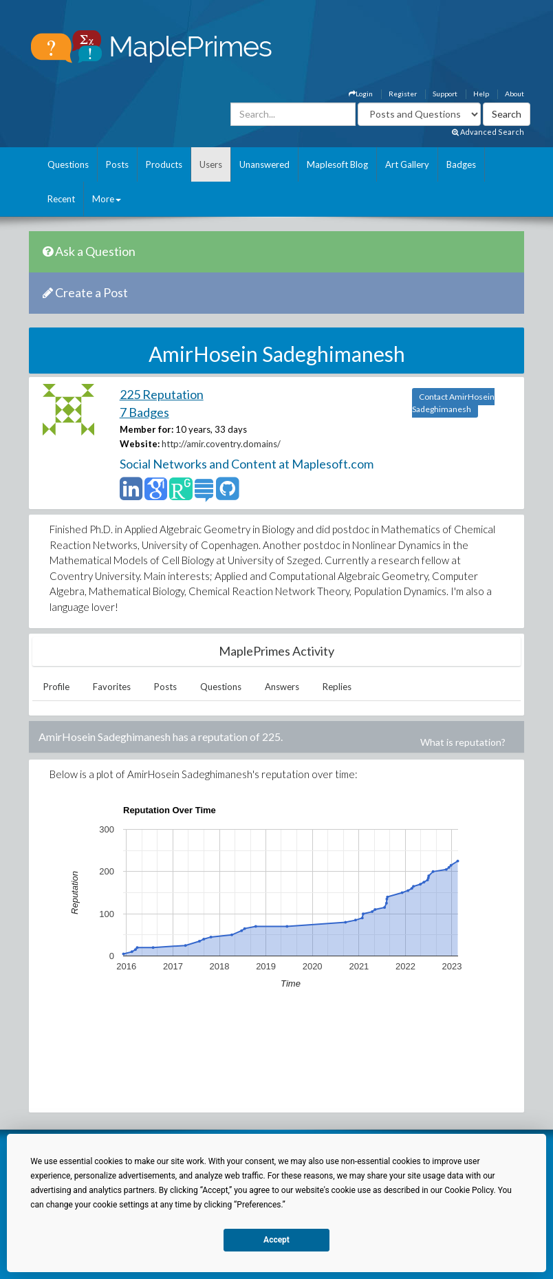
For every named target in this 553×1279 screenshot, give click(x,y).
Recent (61, 198)
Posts (117, 164)
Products (164, 164)
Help (481, 93)
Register (403, 93)
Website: (140, 443)
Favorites (112, 686)
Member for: (146, 429)
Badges (461, 164)
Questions (68, 164)
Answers (282, 686)
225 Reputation (162, 394)
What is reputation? (463, 742)
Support (445, 93)
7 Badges (144, 412)
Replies (337, 686)
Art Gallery (407, 164)
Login (361, 93)
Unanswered (264, 164)
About (514, 93)
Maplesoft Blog (337, 164)
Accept (276, 1240)
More (106, 198)
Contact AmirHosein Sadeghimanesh (453, 402)
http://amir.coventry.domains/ (221, 443)
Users (210, 164)
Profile (56, 686)
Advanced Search (488, 131)
